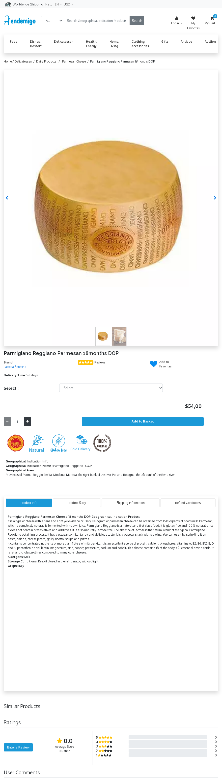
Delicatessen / (25, 61)
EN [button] (57, 4)
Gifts (164, 41)
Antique (186, 41)
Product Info (29, 503)
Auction (210, 41)
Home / (9, 61)
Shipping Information (130, 503)
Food (14, 41)
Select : (11, 388)
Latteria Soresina (15, 367)
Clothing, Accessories (140, 44)
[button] (7, 198)
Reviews (99, 362)
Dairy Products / (48, 61)
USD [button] (67, 4)
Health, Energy (91, 44)
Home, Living (114, 44)
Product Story (77, 503)
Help (49, 4)
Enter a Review (18, 747)
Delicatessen (64, 41)
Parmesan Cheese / (76, 61)
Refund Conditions (188, 503)
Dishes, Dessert (36, 44)
